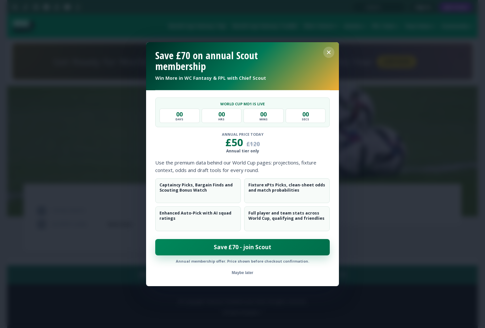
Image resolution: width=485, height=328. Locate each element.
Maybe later (242, 272)
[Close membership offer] (328, 52)
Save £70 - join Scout (242, 247)
